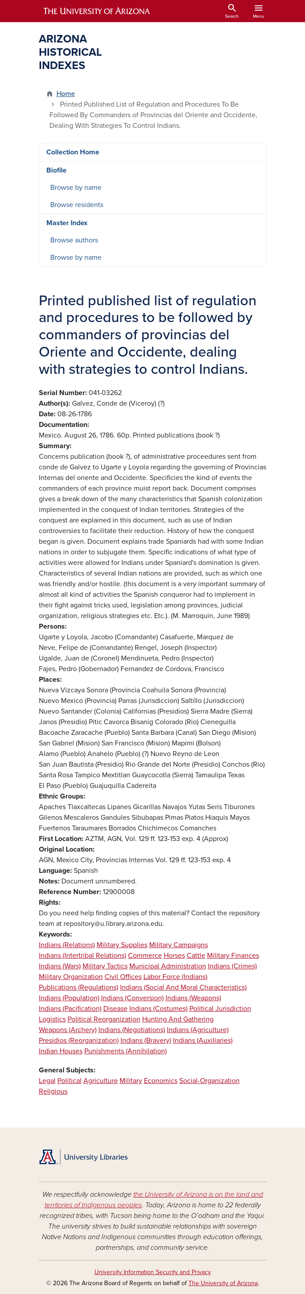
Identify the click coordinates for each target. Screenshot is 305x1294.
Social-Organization (209, 1080)
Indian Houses (61, 1051)
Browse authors (74, 240)
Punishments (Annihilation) (125, 1051)
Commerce (145, 955)
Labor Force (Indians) (175, 976)
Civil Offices (123, 976)
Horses (174, 955)
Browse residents (76, 204)
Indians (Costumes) (158, 1008)
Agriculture (100, 1080)
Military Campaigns (178, 945)
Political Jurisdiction (220, 1008)
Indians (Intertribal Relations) (82, 955)
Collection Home (72, 152)
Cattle (196, 955)
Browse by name (76, 187)
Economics (160, 1080)
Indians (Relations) (67, 945)
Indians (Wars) (60, 966)
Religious (53, 1091)
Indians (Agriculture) (198, 1029)
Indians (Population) (69, 998)
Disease (115, 1008)
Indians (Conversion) (132, 998)
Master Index (66, 223)
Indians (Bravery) (145, 1040)
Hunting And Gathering (178, 1019)
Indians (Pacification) (70, 1008)
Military (131, 1080)
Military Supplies (122, 945)
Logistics (52, 1019)
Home (65, 93)
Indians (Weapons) (193, 998)
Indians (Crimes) (232, 966)
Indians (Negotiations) (131, 1029)
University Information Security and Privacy (152, 1272)
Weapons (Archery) (68, 1029)
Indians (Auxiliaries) (203, 1040)
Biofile (56, 170)
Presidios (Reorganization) (79, 1040)
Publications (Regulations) (78, 987)
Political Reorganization (104, 1019)
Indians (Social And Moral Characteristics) (183, 987)
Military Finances (233, 955)
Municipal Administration (167, 966)
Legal (47, 1080)
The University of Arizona (223, 1283)
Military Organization (71, 976)
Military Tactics (105, 966)
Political (69, 1080)
